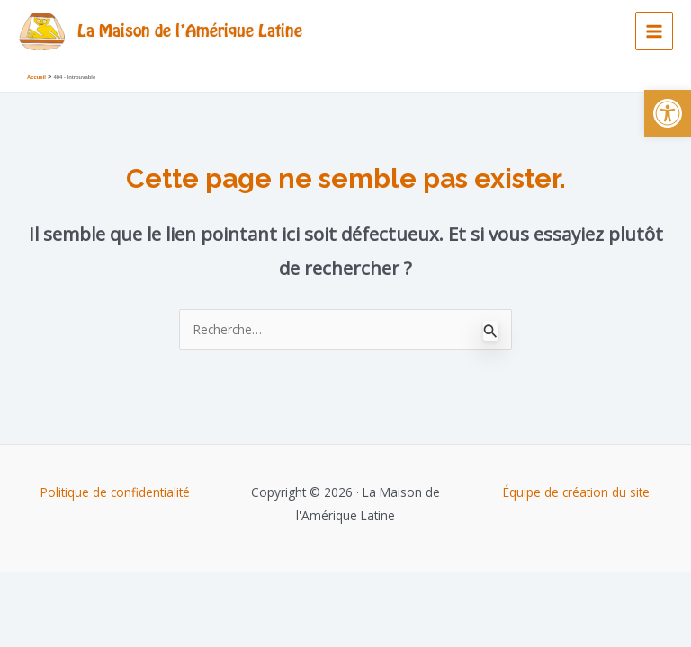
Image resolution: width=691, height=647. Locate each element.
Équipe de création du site (576, 492)
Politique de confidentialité (115, 492)
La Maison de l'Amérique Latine (189, 30)
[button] (667, 113)
